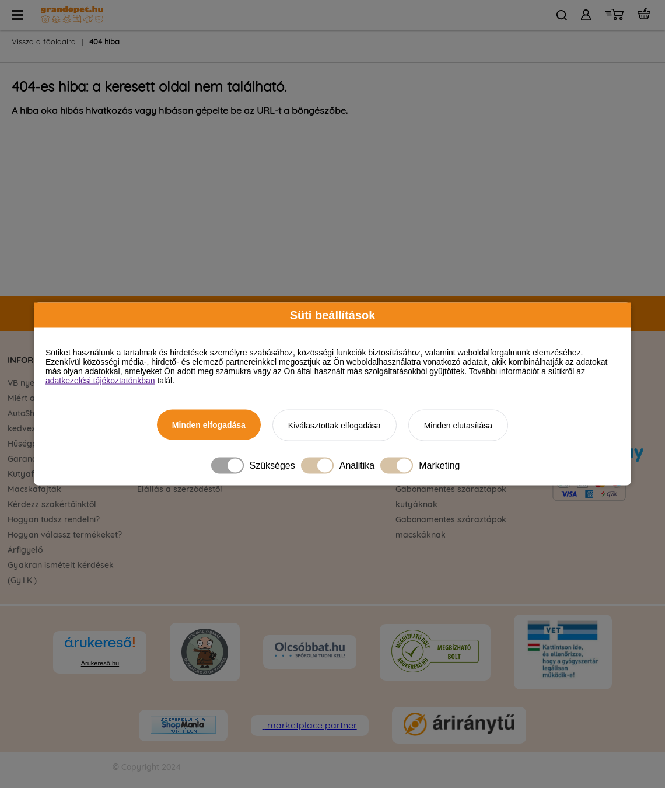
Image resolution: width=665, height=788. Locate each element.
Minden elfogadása (209, 425)
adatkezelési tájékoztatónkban (100, 380)
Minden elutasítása (458, 425)
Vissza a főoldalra (44, 42)
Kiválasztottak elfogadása (334, 425)
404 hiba (104, 42)
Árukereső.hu (100, 663)
